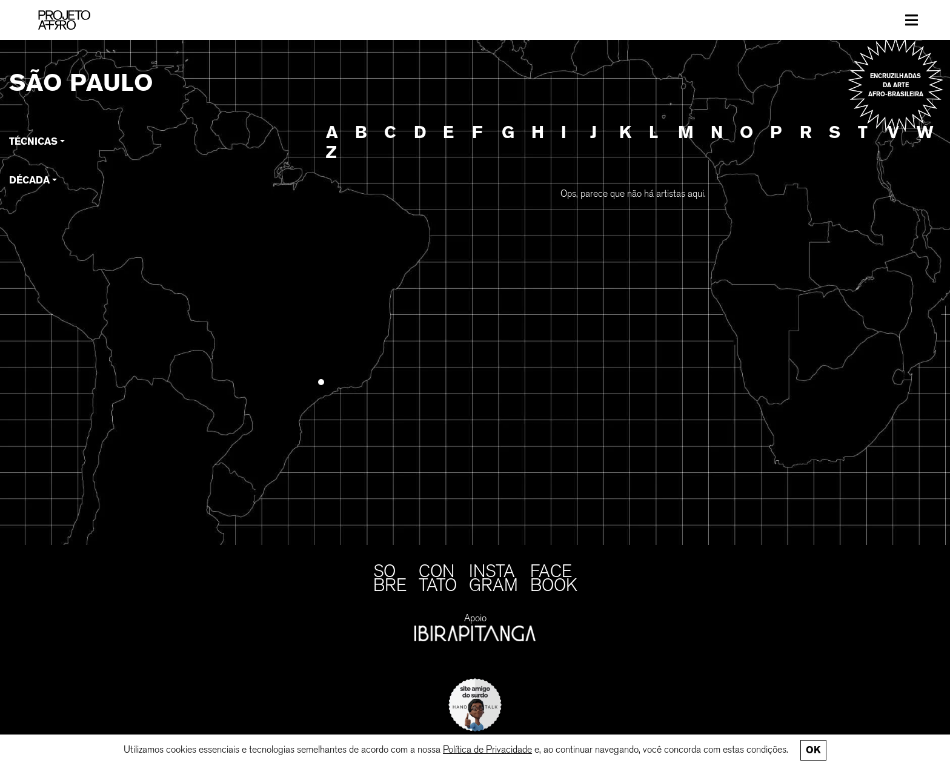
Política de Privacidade (487, 749)
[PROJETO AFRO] (64, 20)
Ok (813, 750)
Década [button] (29, 180)
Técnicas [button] (33, 141)
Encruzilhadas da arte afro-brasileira (895, 85)
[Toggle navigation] (911, 20)
